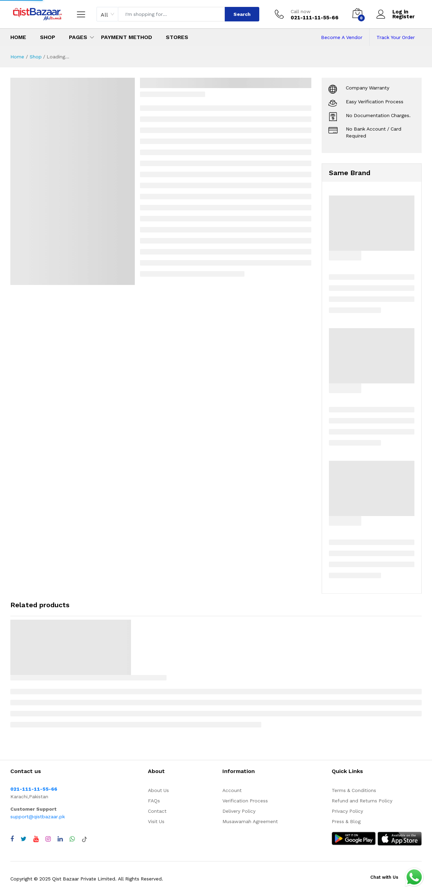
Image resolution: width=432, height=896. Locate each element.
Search (242, 14)
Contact (157, 811)
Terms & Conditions (354, 790)
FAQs (154, 800)
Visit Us (156, 821)
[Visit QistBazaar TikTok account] (84, 839)
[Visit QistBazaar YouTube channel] (36, 839)
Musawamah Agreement (250, 821)
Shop (47, 37)
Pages (78, 37)
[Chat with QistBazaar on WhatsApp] (72, 839)
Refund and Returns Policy (362, 800)
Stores (177, 37)
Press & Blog (346, 821)
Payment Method (126, 37)
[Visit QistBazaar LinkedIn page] (60, 839)
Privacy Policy (347, 811)
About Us (158, 790)
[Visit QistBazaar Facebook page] (12, 839)
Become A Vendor (341, 37)
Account (232, 790)
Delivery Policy (238, 811)
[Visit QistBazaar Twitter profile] (24, 839)
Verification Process (245, 800)
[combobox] (107, 14)
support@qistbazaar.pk (37, 816)
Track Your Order (395, 37)
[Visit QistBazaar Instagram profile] (48, 839)
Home (18, 37)
